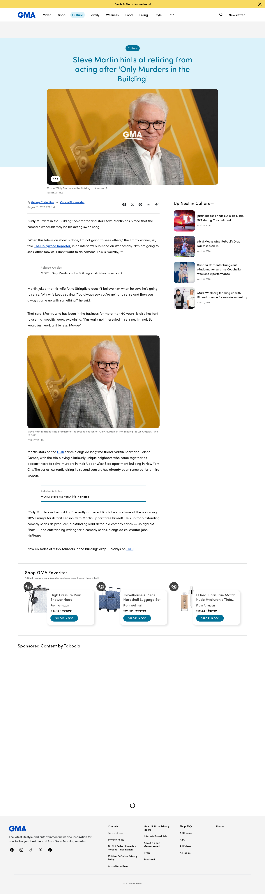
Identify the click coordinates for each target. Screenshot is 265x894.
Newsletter (237, 14)
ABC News (186, 833)
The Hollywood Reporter (52, 245)
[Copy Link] (157, 204)
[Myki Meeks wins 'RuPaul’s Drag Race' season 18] (210, 246)
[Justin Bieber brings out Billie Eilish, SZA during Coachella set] (210, 220)
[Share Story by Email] (148, 204)
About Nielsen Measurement (152, 844)
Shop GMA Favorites (46, 572)
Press (147, 852)
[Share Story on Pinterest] (140, 204)
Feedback (150, 859)
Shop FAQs (186, 826)
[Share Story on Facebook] (124, 204)
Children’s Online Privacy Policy (122, 857)
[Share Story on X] (132, 204)
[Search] (221, 15)
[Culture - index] (133, 48)
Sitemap (220, 826)
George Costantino (42, 202)
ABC (182, 839)
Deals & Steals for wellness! (132, 4)
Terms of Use (115, 833)
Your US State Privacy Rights (156, 827)
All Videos (185, 846)
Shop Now (64, 618)
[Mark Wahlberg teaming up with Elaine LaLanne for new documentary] (210, 298)
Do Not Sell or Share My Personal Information (122, 847)
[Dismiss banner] (260, 4)
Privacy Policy (116, 839)
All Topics (185, 852)
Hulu (60, 451)
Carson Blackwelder (72, 202)
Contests (113, 826)
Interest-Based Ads (155, 836)
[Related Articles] (93, 270)
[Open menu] (171, 15)
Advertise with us (118, 866)
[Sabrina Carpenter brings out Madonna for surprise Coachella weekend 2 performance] (210, 272)
